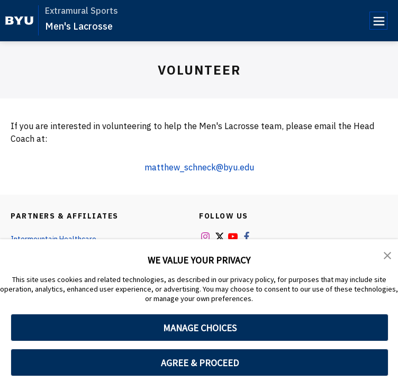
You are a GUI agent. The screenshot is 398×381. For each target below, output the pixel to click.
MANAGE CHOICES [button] (200, 328)
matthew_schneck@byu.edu (199, 167)
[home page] (19, 20)
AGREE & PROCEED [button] (200, 363)
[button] (387, 254)
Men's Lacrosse (79, 26)
